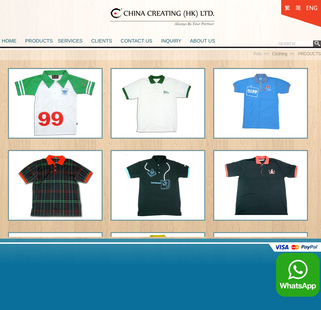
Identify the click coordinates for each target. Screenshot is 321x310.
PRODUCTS (39, 41)
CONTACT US (136, 41)
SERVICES (70, 41)
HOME (9, 41)
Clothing (279, 53)
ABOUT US (202, 41)
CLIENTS (101, 41)
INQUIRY (171, 41)
